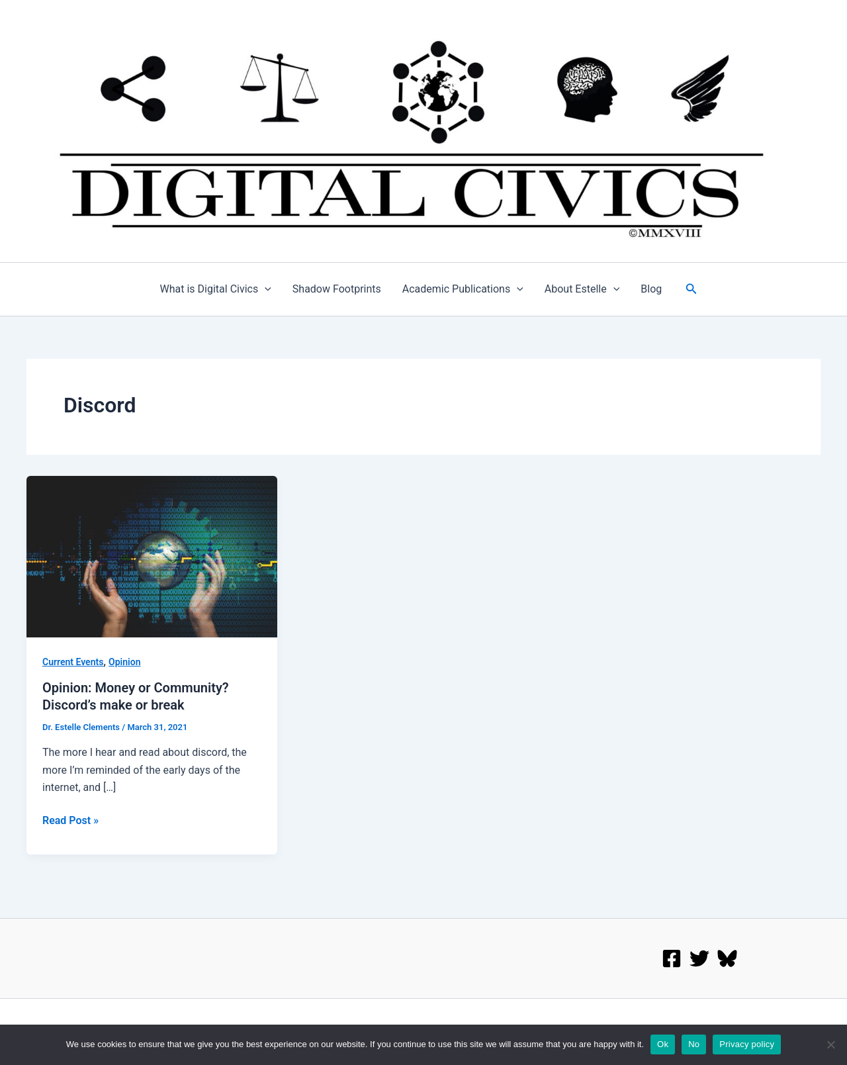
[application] (264, 289)
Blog (651, 289)
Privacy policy (746, 1044)
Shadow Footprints (336, 289)
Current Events (72, 662)
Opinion (124, 662)
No (693, 1044)
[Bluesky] (727, 958)
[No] (830, 1044)
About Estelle (582, 289)
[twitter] (699, 958)
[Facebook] (672, 958)
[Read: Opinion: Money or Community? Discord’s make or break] (151, 555)
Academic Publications (462, 289)
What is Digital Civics (215, 289)
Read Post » (70, 819)
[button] (691, 289)
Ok (662, 1044)
